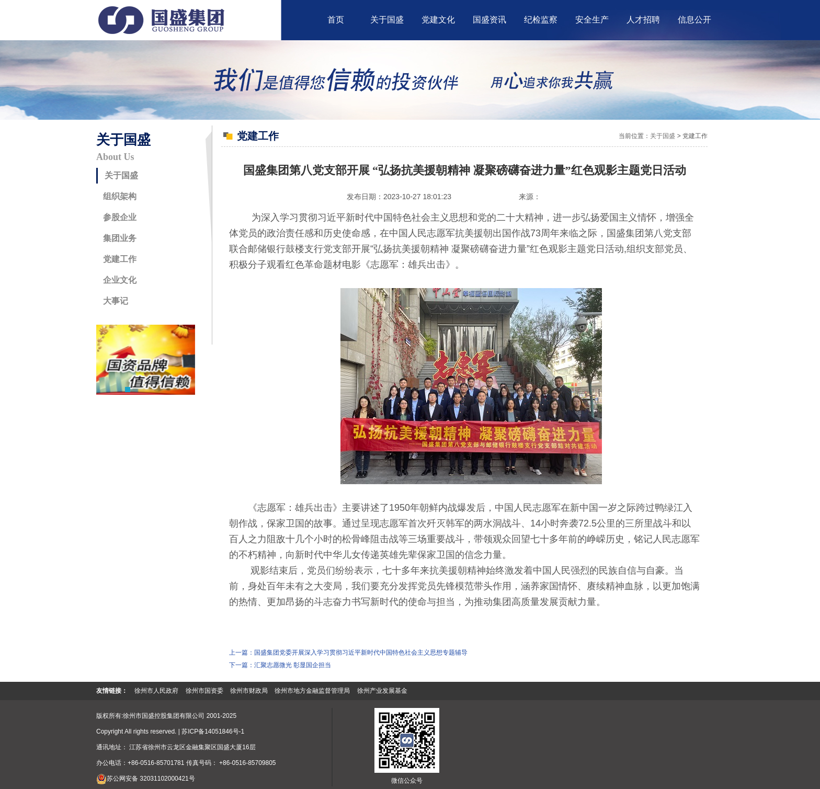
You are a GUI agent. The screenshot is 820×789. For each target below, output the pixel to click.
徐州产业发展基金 (382, 690)
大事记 (115, 300)
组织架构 (119, 196)
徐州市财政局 (249, 690)
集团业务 (119, 238)
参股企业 (119, 217)
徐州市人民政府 (156, 690)
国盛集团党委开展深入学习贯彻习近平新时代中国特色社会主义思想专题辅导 (361, 652)
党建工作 (119, 259)
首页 (335, 19)
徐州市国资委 (204, 690)
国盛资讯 (489, 19)
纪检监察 (540, 19)
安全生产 (592, 19)
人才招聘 (643, 19)
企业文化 (119, 280)
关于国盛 (387, 19)
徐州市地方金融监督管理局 (312, 690)
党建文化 (438, 19)
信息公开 (694, 19)
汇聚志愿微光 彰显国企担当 (292, 665)
